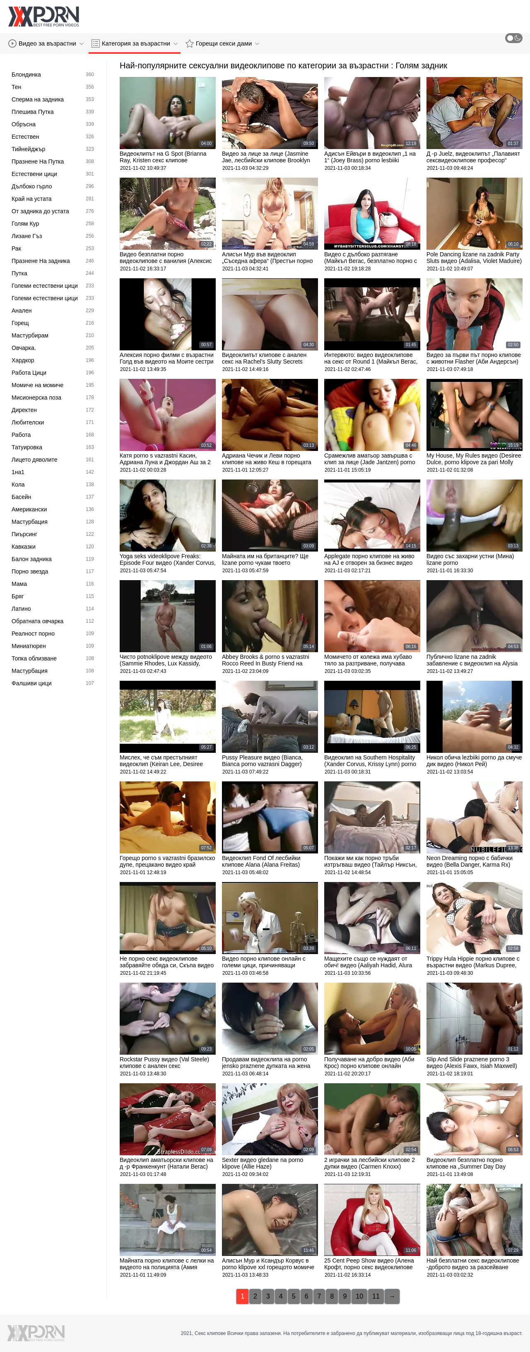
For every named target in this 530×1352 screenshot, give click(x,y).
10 (359, 1296)
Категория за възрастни (135, 43)
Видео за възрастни (46, 43)
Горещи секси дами (222, 43)
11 (376, 1296)
